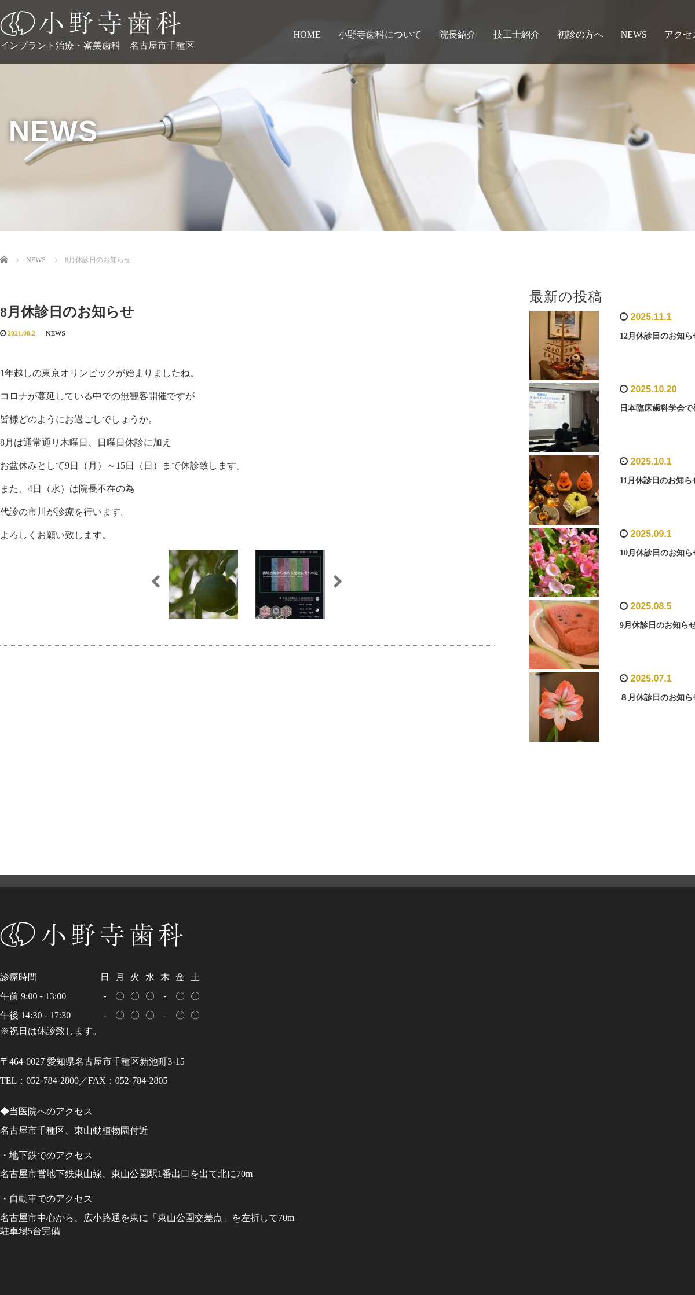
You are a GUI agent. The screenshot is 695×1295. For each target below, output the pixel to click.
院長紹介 (457, 34)
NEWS (634, 34)
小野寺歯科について (380, 34)
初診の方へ (580, 34)
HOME (307, 34)
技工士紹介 (516, 34)
